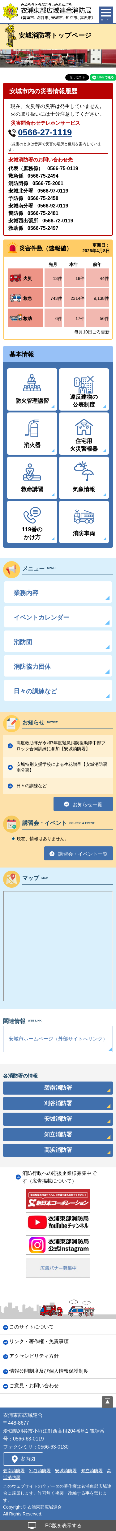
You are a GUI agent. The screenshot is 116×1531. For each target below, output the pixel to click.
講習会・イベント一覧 (83, 854)
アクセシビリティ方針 (34, 1356)
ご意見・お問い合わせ (34, 1385)
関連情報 (22, 1021)
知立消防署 (92, 1470)
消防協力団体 (32, 666)
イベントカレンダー (41, 617)
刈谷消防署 (40, 1470)
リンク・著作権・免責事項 (39, 1341)
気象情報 (84, 489)
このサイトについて (31, 1326)
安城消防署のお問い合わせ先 (40, 159)
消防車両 (84, 533)
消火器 (32, 445)
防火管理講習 (32, 401)
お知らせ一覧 (87, 804)
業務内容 (26, 592)
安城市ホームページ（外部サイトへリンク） (58, 1038)
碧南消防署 (14, 1470)
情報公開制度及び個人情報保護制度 (48, 1371)
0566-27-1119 (45, 132)
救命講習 (32, 489)
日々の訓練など (35, 691)
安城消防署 (66, 1470)
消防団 (23, 642)
